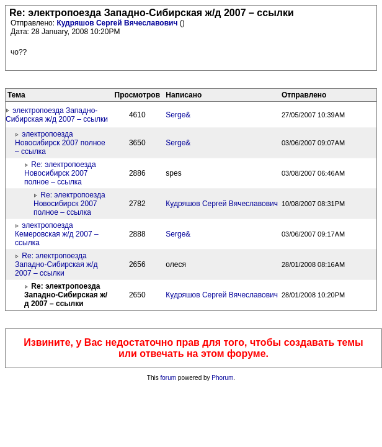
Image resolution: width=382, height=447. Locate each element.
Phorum (222, 377)
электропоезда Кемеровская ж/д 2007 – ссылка (57, 234)
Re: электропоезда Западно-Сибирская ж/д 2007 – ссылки (56, 264)
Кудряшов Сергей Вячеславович (117, 23)
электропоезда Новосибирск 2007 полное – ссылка (60, 143)
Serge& (178, 115)
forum (169, 377)
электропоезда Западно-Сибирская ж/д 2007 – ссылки (57, 115)
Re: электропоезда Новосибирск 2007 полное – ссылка (60, 173)
